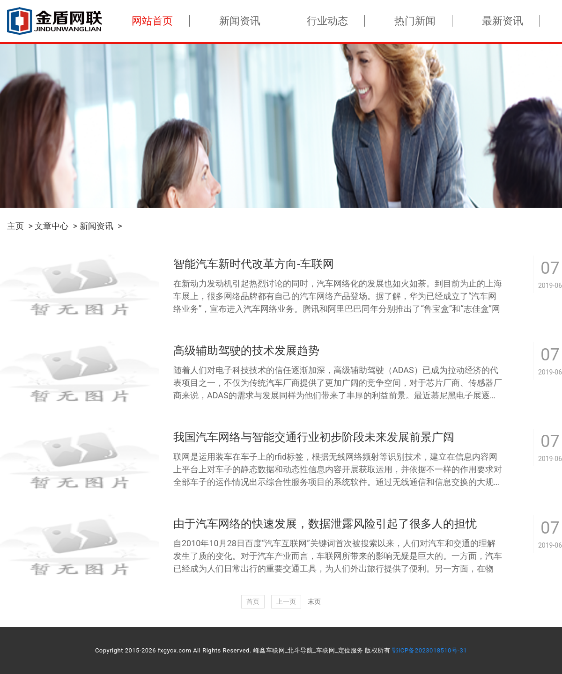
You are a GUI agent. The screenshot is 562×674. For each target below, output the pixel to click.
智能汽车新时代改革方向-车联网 (253, 264)
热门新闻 (415, 21)
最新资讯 (502, 21)
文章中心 (51, 226)
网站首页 (152, 21)
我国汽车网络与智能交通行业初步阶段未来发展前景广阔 (313, 437)
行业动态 (327, 21)
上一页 (286, 601)
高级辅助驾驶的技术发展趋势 (246, 350)
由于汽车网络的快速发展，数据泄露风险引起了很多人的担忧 (325, 523)
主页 (15, 226)
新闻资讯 (239, 21)
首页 (252, 601)
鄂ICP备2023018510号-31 (429, 650)
